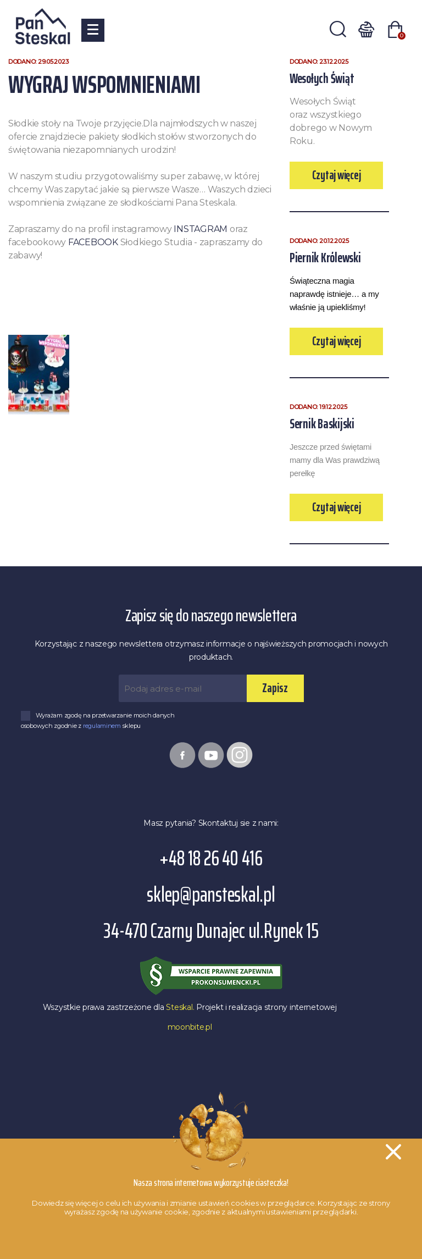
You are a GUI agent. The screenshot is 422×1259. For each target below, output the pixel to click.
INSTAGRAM (200, 229)
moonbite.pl (190, 1027)
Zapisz (275, 688)
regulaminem (103, 726)
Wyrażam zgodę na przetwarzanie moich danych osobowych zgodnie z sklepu (98, 720)
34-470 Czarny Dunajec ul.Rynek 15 (210, 931)
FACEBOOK (93, 242)
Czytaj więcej (336, 175)
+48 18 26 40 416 (211, 858)
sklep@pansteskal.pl (211, 894)
